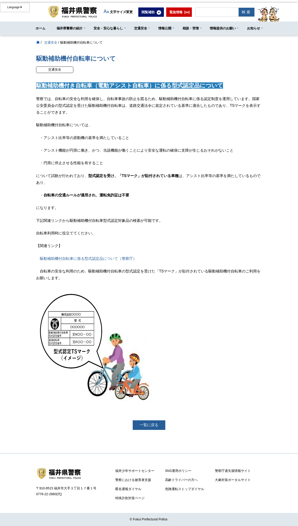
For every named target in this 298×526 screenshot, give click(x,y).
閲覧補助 (148, 12)
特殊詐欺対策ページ (130, 498)
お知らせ (253, 28)
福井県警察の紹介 (70, 28)
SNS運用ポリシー (178, 471)
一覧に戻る (149, 425)
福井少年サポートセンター (134, 471)
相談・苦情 (191, 28)
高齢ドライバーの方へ (181, 480)
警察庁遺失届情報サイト (233, 471)
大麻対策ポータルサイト (233, 480)
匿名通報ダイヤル (128, 489)
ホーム (40, 28)
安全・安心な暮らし (108, 28)
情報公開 (164, 28)
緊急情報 (176, 12)
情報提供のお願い (223, 28)
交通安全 (140, 28)
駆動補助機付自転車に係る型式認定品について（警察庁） (88, 259)
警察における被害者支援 (133, 480)
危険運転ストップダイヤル (184, 489)
